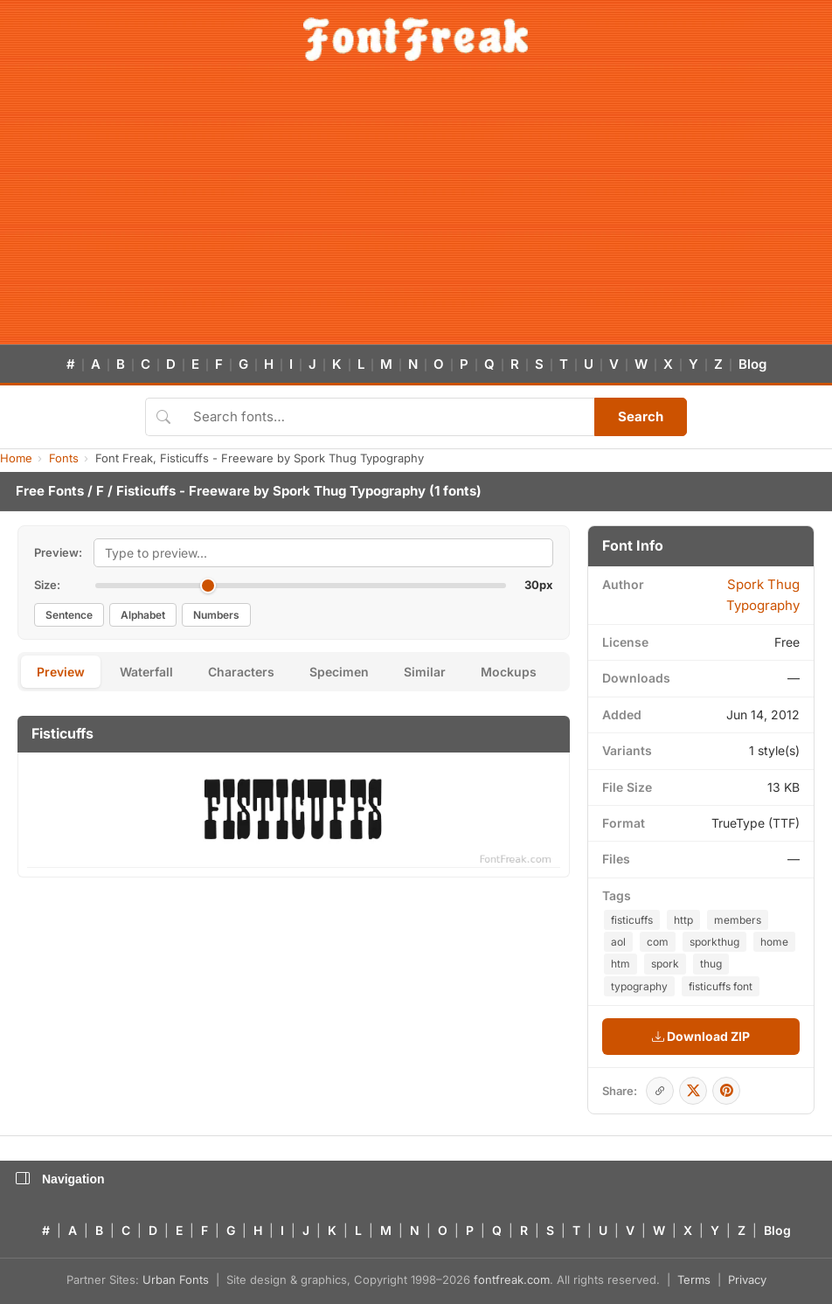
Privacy (747, 1280)
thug (711, 963)
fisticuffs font (720, 986)
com (658, 941)
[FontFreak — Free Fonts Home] (415, 39)
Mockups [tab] (509, 671)
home (774, 941)
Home (16, 458)
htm (620, 963)
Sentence (69, 614)
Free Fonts (50, 490)
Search (640, 416)
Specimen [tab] (339, 671)
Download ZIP (701, 1036)
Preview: (58, 552)
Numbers (216, 614)
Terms (694, 1280)
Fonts (64, 458)
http (683, 919)
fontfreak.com (512, 1280)
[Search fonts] (387, 417)
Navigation (60, 1179)
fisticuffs (632, 919)
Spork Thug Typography (349, 490)
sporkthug (714, 941)
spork (665, 963)
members (737, 919)
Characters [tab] (241, 671)
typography (639, 986)
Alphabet (143, 614)
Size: (47, 585)
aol (618, 941)
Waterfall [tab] (146, 671)
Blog (752, 364)
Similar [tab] (425, 671)
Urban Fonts (175, 1280)
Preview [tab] (61, 671)
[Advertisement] (416, 213)
